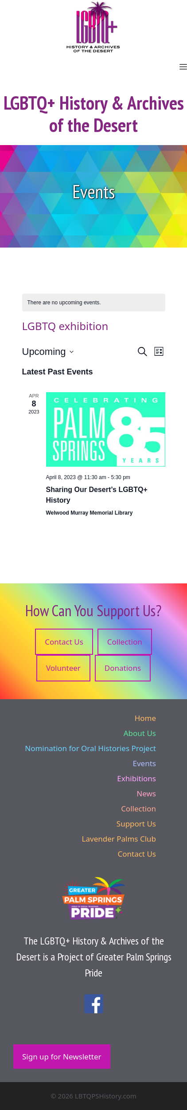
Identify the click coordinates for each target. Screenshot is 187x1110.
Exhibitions (136, 778)
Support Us (136, 824)
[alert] (93, 303)
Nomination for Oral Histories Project (90, 748)
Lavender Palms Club (119, 839)
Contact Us (64, 642)
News (146, 793)
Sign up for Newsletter (61, 1056)
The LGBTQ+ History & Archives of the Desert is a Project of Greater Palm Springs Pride (93, 957)
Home (145, 718)
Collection (124, 642)
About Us (140, 733)
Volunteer (63, 668)
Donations (123, 668)
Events (144, 763)
